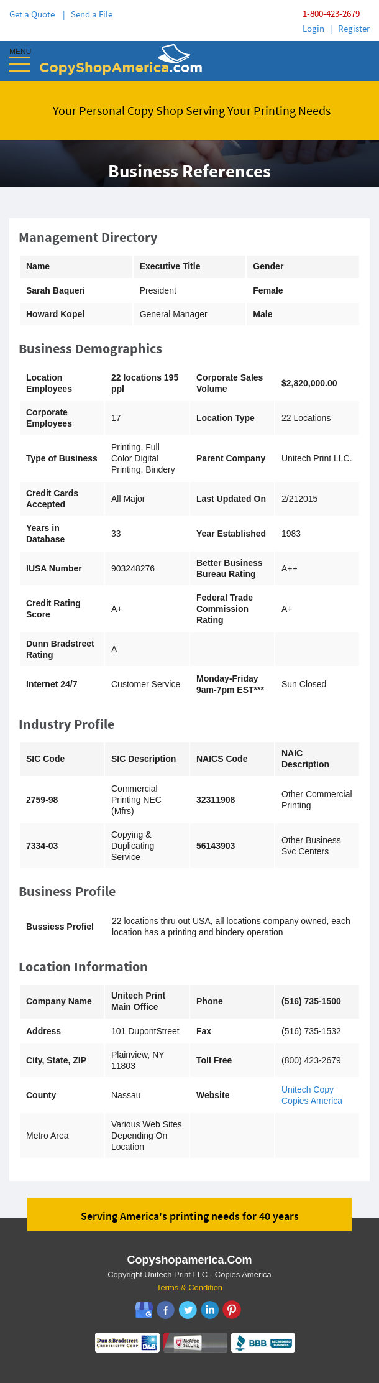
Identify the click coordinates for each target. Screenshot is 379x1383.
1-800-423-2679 (331, 13)
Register (354, 28)
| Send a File (87, 14)
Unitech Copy (307, 1089)
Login (313, 28)
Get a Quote (33, 14)
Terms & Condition (189, 1287)
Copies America (311, 1101)
